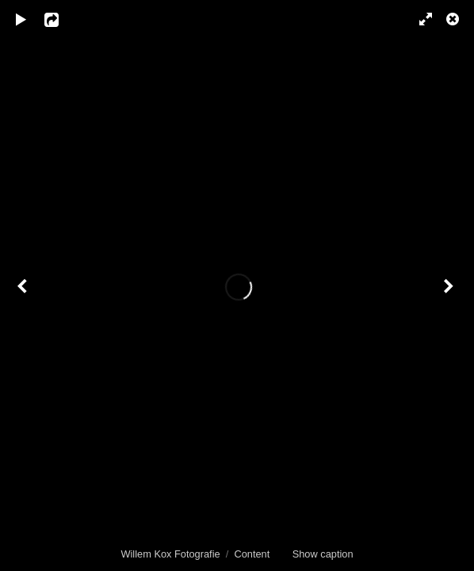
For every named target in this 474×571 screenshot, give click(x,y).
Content (251, 554)
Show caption (323, 554)
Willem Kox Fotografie (170, 554)
